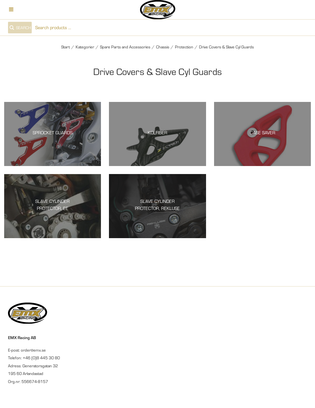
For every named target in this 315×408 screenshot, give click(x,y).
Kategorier (85, 46)
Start (65, 46)
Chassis (162, 46)
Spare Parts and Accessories (125, 46)
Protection (184, 46)
